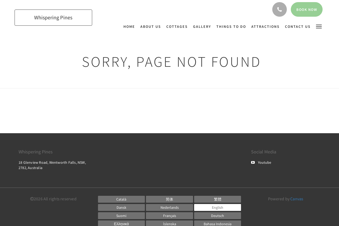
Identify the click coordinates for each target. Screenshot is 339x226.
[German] (217, 215)
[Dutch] (169, 207)
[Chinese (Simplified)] (169, 199)
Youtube (261, 162)
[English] (217, 207)
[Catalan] (121, 199)
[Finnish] (121, 215)
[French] (169, 215)
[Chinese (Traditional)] (217, 199)
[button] (318, 26)
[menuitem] (130, 26)
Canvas (296, 198)
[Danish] (121, 207)
